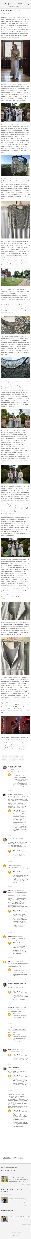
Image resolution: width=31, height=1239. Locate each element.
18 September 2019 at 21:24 (20, 1111)
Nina (9, 794)
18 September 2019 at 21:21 (20, 911)
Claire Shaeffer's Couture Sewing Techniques (13, 303)
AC (9, 865)
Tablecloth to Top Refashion (8, 1171)
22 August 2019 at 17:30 (17, 794)
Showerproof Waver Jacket (8, 1210)
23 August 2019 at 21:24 (14, 985)
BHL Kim (22, 593)
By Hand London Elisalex (19, 563)
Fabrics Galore (23, 194)
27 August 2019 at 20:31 (14, 1069)
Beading (4, 756)
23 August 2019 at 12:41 (18, 936)
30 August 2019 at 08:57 (18, 1094)
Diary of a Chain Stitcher (14, 4)
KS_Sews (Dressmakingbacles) (17, 983)
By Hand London (13, 756)
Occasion (21, 759)
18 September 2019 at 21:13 (20, 775)
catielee (10, 961)
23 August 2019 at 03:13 (21, 890)
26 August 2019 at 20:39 (17, 1049)
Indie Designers (13, 759)
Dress (21, 756)
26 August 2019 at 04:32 (21, 1027)
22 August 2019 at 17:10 (14, 767)
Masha (10, 936)
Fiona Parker (16, 774)
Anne (9, 1049)
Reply (10, 790)
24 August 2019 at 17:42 (20, 1007)
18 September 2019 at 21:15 (20, 811)
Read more (26, 1184)
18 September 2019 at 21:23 (20, 1076)
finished (4, 759)
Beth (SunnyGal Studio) (15, 766)
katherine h (11, 890)
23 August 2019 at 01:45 (16, 865)
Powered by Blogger (15, 1232)
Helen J (10, 838)
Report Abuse (15, 1235)
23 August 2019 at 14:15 (19, 961)
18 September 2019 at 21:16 (20, 873)
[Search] (29, 4)
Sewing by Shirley (13, 1067)
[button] (29, 11)
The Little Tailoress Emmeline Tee (14, 179)
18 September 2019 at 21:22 (20, 1015)
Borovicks (14, 492)
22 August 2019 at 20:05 (19, 838)
